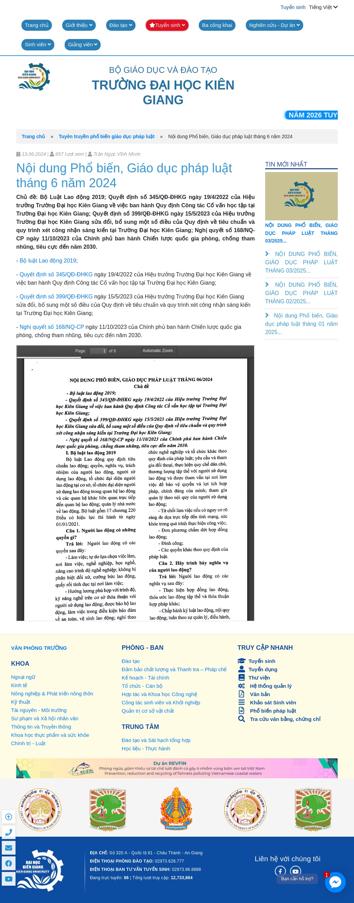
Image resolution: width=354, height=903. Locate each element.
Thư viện (253, 678)
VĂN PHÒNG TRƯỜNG (39, 648)
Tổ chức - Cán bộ (142, 686)
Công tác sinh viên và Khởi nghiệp (161, 702)
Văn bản (253, 694)
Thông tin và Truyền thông (41, 727)
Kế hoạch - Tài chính (145, 678)
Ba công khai (217, 25)
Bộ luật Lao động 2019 (48, 261)
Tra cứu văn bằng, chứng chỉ (278, 719)
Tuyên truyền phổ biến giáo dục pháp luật (107, 136)
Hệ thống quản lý (264, 686)
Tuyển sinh (292, 7)
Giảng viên (82, 44)
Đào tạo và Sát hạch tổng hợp (156, 740)
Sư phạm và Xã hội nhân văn (44, 718)
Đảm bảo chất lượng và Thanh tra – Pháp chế (174, 669)
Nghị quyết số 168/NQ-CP (52, 327)
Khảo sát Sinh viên (266, 702)
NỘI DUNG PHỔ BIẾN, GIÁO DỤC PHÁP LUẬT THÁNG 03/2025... (301, 233)
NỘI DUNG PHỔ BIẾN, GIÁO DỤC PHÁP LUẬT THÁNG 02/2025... (301, 293)
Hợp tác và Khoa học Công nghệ (159, 694)
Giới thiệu (79, 25)
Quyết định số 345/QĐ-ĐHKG (56, 274)
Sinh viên (38, 44)
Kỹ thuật (20, 702)
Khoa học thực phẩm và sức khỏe (50, 735)
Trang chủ (36, 25)
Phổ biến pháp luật (266, 711)
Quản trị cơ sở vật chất (148, 711)
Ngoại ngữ (23, 677)
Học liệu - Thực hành (146, 748)
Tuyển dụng (257, 669)
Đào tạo (121, 25)
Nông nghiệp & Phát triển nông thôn (52, 693)
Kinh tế (19, 685)
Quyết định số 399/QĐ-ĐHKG (56, 297)
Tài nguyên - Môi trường (39, 710)
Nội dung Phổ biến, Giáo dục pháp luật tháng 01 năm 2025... (301, 324)
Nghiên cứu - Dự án (274, 25)
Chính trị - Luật (28, 743)
